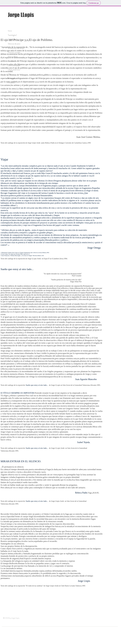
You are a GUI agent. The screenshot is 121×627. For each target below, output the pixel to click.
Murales (11, 61)
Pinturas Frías (13, 56)
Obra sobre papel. (14, 65)
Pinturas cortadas (14, 52)
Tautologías (12, 39)
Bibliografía (12, 78)
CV (9, 74)
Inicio (10, 30)
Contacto (11, 82)
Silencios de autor (14, 43)
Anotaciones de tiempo (16, 48)
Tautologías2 (12, 35)
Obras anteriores (14, 69)
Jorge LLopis (21, 15)
